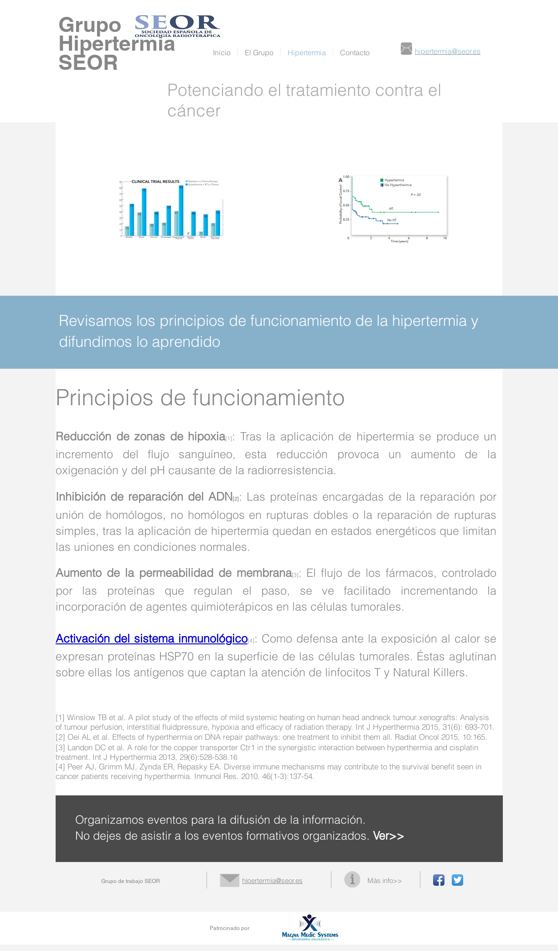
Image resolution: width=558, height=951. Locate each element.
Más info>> (384, 880)
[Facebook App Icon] (438, 880)
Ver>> (388, 835)
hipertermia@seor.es (272, 880)
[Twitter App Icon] (457, 880)
